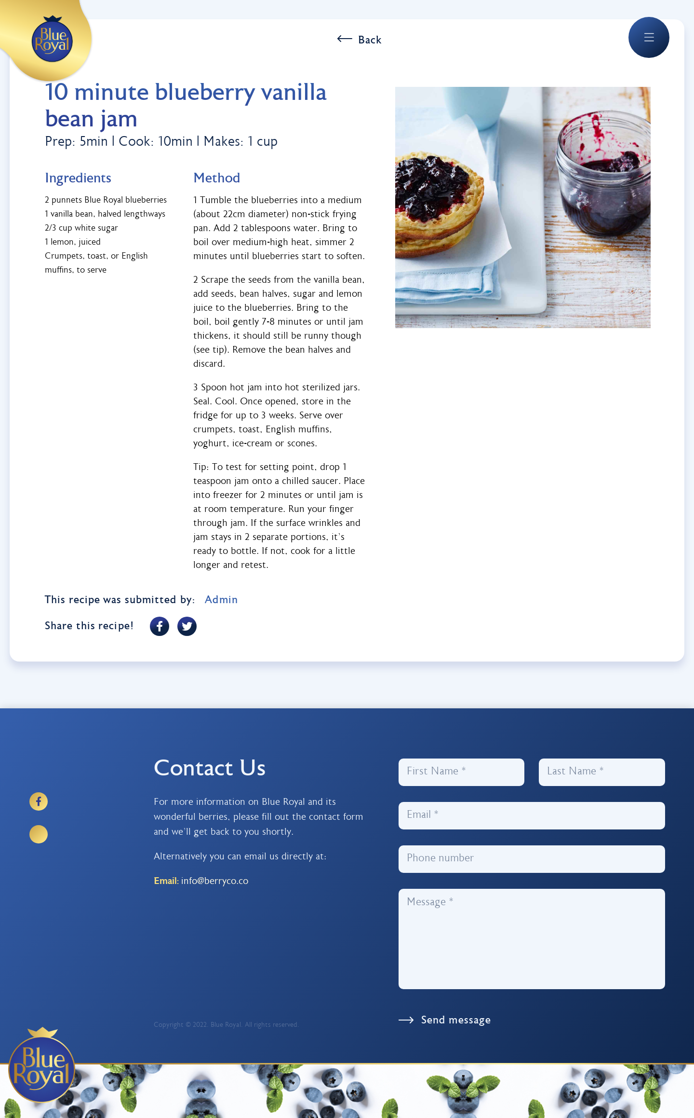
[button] (649, 37)
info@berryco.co (214, 881)
